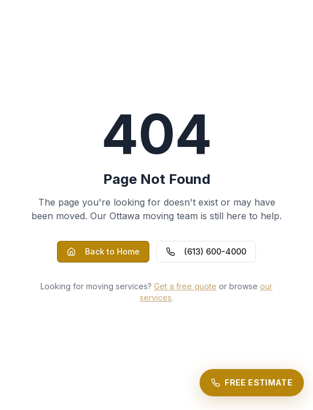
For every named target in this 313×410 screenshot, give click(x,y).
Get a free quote (185, 286)
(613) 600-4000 (206, 251)
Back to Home (103, 251)
